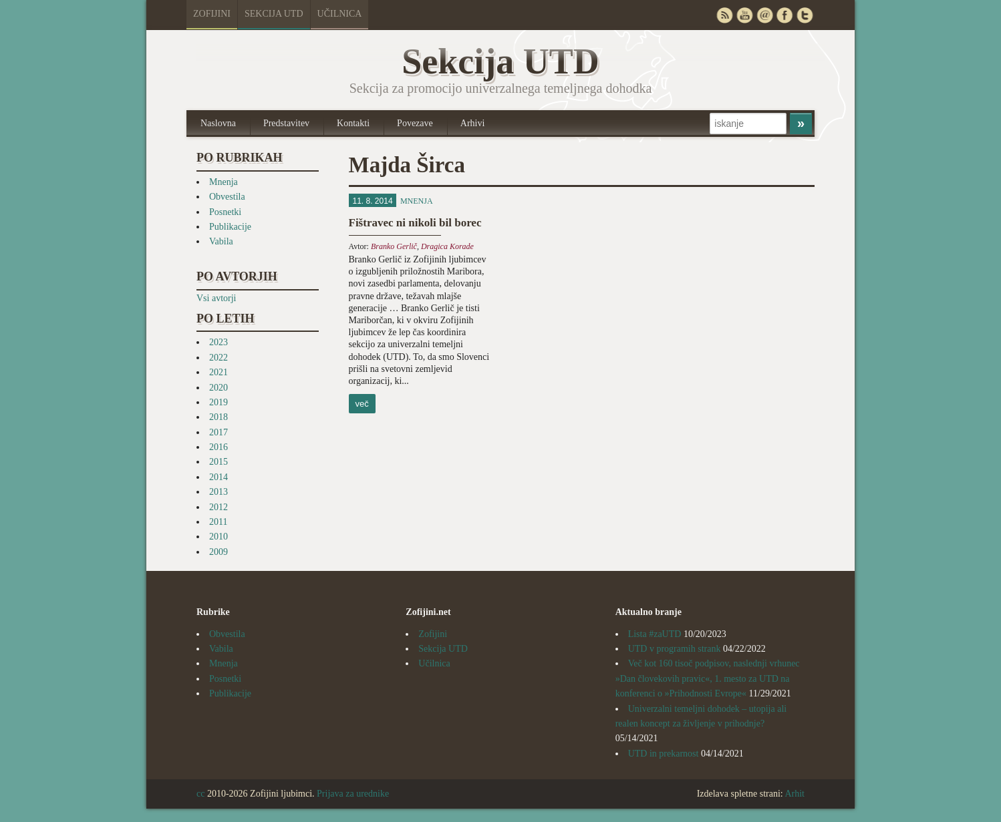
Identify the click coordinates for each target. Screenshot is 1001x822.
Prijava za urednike (353, 794)
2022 (218, 358)
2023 (218, 342)
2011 (218, 522)
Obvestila (227, 197)
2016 (218, 447)
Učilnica (339, 14)
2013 (218, 492)
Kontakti (353, 123)
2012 (218, 507)
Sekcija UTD (274, 14)
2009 (218, 552)
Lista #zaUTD (655, 634)
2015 (218, 462)
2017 (218, 432)
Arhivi (472, 123)
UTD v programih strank (674, 649)
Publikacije (230, 227)
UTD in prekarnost (663, 754)
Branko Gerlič (394, 246)
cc (200, 794)
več (362, 404)
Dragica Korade (447, 246)
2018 (218, 417)
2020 (218, 388)
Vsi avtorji (216, 298)
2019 (218, 402)
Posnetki (225, 212)
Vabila (221, 241)
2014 (218, 477)
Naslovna (218, 123)
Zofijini (212, 14)
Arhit (794, 794)
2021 (218, 372)
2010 (218, 537)
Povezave (415, 123)
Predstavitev (286, 123)
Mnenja (223, 182)
